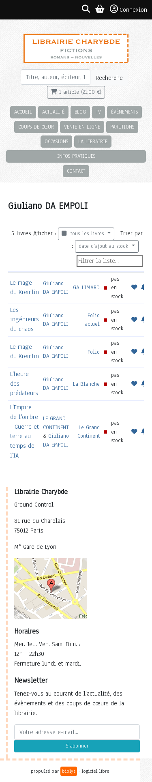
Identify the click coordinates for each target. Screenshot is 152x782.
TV (98, 111)
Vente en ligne (82, 126)
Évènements (124, 111)
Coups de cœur (36, 126)
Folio (94, 352)
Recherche (109, 78)
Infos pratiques (76, 156)
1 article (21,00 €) (76, 92)
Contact (76, 171)
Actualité (53, 111)
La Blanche (86, 384)
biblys (68, 771)
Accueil (23, 111)
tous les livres (84, 233)
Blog (80, 111)
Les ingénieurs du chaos (24, 319)
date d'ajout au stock (104, 246)
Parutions (122, 126)
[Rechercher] (56, 77)
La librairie (92, 141)
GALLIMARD (86, 287)
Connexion (128, 9)
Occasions (56, 141)
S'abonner (77, 746)
